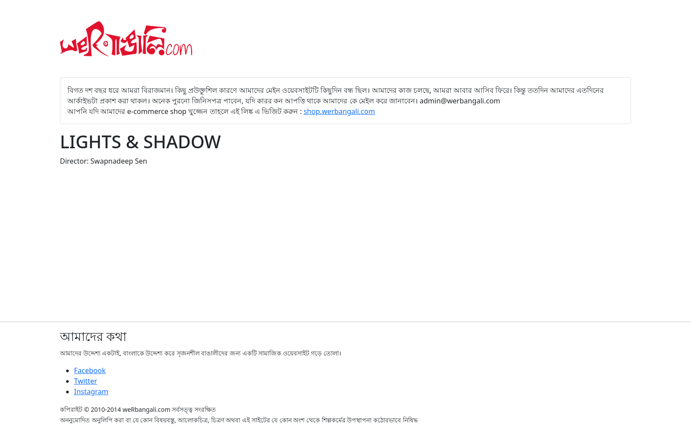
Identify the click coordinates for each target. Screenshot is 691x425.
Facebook (90, 370)
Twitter (85, 381)
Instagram (91, 391)
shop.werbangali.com (339, 111)
